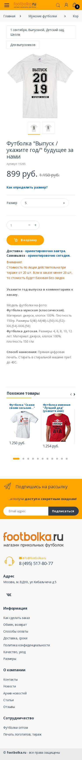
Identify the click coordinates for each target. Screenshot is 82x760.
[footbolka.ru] (25, 5)
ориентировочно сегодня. (49, 255)
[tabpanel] (24, 425)
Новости (9, 686)
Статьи (8, 700)
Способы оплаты (15, 631)
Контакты (10, 679)
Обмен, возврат (15, 624)
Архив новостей (15, 693)
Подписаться (63, 511)
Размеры (9, 659)
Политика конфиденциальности (26, 645)
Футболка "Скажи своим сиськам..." (22, 406)
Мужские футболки (42, 16)
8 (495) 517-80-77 (36, 563)
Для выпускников (22, 45)
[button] (58, 5)
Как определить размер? (27, 187)
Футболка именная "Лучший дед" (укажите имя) (56, 408)
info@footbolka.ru (32, 558)
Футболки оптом (15, 727)
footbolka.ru (16, 752)
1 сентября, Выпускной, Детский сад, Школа (37, 32)
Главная (9, 16)
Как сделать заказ (16, 618)
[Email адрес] (26, 511)
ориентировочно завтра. (45, 251)
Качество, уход (14, 652)
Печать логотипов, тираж (22, 734)
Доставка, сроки (15, 638)
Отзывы (9, 707)
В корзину (25, 240)
